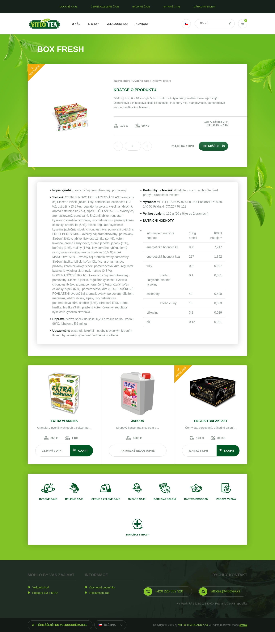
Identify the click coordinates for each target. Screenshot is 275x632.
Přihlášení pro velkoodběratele (61, 624)
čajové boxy (122, 80)
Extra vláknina (64, 421)
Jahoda (137, 421)
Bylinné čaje (74, 499)
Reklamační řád (99, 592)
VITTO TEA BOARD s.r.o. (193, 624)
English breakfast (210, 421)
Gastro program (196, 499)
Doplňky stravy (137, 534)
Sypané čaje (137, 499)
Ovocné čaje (140, 80)
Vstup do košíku (242, 23)
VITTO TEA (44, 23)
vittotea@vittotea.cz (225, 591)
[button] (147, 146)
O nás (76, 23)
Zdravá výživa (226, 499)
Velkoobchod (117, 23)
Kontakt (142, 23)
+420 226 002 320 (169, 591)
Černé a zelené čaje (105, 499)
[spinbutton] (133, 146)
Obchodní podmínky (102, 587)
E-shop (93, 23)
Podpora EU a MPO (45, 592)
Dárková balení (161, 80)
